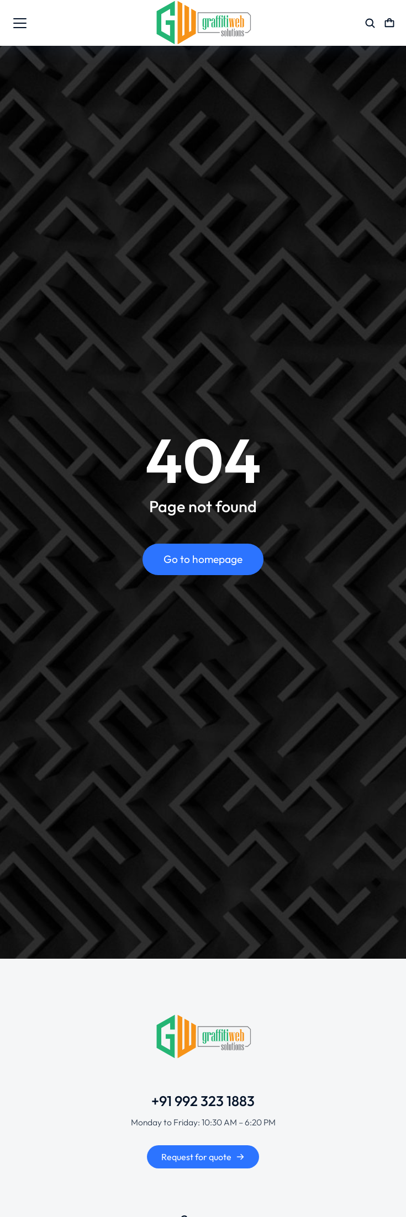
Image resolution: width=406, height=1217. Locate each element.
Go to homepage (203, 559)
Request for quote (203, 1156)
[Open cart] (389, 23)
